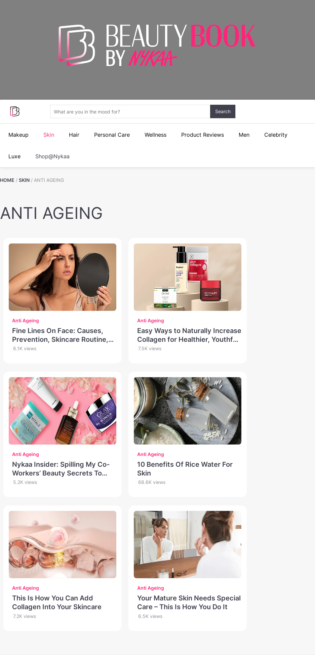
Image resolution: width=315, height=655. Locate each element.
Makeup (18, 134)
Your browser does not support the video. (157, 79)
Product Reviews (202, 134)
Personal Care (112, 134)
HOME (7, 180)
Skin (48, 134)
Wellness (155, 134)
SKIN (24, 180)
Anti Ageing (25, 320)
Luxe (14, 156)
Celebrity (275, 134)
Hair (74, 134)
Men (244, 134)
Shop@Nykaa (52, 156)
